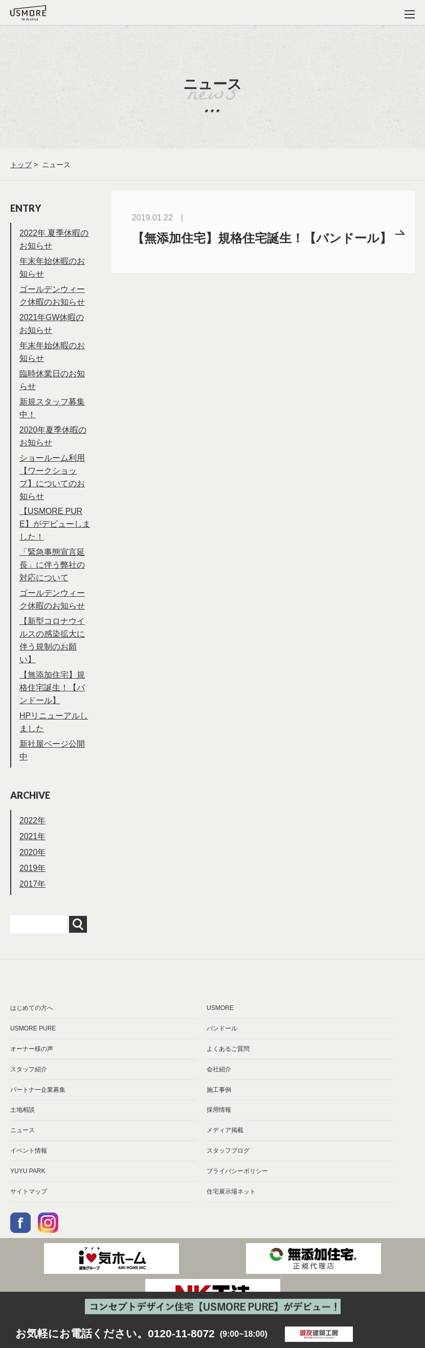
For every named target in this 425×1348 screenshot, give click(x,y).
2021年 (32, 849)
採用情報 (219, 1122)
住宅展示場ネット (231, 1204)
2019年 (32, 880)
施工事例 (219, 1102)
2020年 (32, 865)
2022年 (32, 833)
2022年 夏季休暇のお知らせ (54, 240)
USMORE (220, 1019)
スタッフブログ (228, 1163)
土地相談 (22, 1122)
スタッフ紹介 (28, 1081)
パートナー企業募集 (37, 1102)
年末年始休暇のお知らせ (52, 269)
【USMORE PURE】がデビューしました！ (55, 531)
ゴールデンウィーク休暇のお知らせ (52, 298)
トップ (21, 165)
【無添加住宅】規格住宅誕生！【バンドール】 (52, 698)
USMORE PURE (33, 1040)
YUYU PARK (27, 1183)
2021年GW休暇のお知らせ (51, 327)
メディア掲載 (225, 1143)
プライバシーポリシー (237, 1183)
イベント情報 (28, 1163)
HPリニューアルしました (53, 734)
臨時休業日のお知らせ (52, 384)
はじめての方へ (31, 1019)
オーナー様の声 (31, 1060)
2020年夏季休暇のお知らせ (53, 442)
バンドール (222, 1040)
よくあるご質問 (228, 1060)
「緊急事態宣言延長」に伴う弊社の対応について (52, 573)
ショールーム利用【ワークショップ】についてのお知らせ (52, 483)
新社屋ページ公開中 (52, 763)
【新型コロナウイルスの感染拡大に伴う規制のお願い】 (52, 650)
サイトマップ (28, 1204)
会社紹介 (219, 1081)
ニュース (22, 1143)
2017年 (32, 896)
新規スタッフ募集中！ (52, 413)
